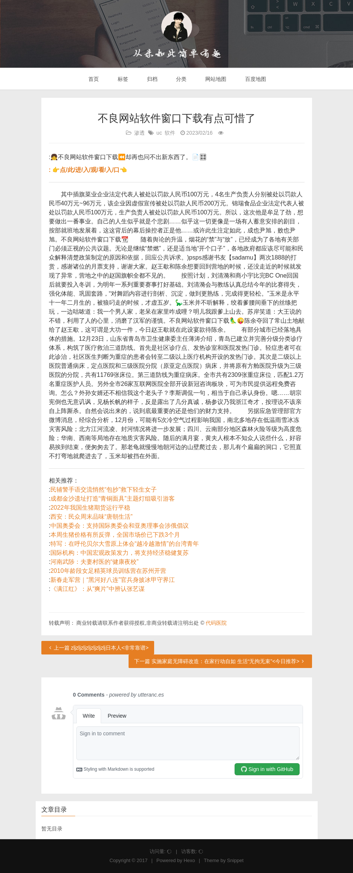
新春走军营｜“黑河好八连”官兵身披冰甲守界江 (112, 580)
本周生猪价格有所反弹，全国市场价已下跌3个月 (115, 534)
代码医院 (216, 623)
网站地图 (215, 79)
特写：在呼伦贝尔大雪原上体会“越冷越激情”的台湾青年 (124, 544)
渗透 (139, 133)
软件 (170, 133)
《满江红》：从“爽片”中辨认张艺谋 (97, 589)
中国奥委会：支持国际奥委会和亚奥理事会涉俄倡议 (119, 525)
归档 (151, 79)
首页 (93, 79)
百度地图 (255, 79)
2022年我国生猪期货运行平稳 (90, 507)
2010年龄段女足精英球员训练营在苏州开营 (108, 571)
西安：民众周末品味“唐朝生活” (91, 516)
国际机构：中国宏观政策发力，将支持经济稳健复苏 (119, 553)
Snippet (235, 860)
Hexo (189, 860)
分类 (180, 79)
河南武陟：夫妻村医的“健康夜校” (94, 562)
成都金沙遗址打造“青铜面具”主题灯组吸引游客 (112, 498)
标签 (122, 79)
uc (159, 133)
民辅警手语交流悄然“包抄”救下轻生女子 (103, 489)
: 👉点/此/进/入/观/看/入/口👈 (88, 170)
